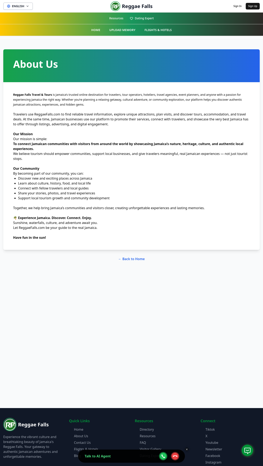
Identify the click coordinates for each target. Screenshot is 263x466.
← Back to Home (131, 259)
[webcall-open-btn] (163, 456)
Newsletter (213, 449)
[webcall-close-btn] (175, 456)
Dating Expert (142, 18)
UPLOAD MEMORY (122, 30)
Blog (77, 455)
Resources (116, 18)
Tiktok (210, 429)
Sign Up (252, 6)
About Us (81, 436)
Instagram (213, 462)
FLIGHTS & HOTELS (158, 30)
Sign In (237, 6)
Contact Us (82, 442)
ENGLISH (18, 6)
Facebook (212, 455)
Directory (147, 429)
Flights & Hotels (86, 449)
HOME (95, 30)
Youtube (211, 442)
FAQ (143, 442)
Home (78, 429)
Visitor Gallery (150, 449)
